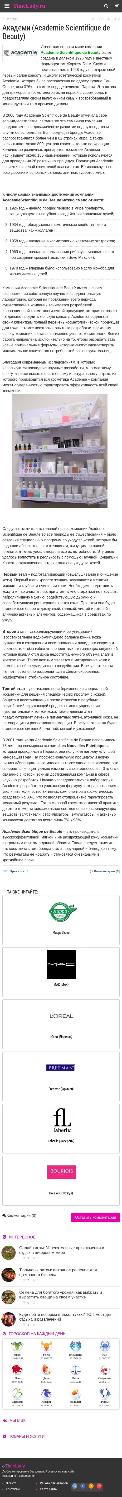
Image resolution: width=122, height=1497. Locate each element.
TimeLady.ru (29, 6)
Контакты (13, 1489)
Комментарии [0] (105, 871)
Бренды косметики (105, 19)
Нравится (16, 871)
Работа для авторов (54, 1483)
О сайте (11, 1483)
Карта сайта (48, 1489)
